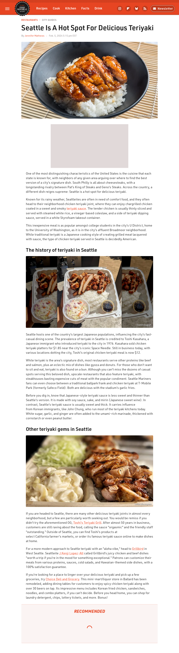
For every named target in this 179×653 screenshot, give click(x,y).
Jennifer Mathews (34, 35)
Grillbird (138, 548)
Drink (98, 8)
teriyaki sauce (76, 208)
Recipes (42, 8)
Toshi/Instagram (144, 325)
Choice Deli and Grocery (62, 579)
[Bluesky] (136, 8)
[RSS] (145, 8)
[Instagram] (120, 8)
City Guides (49, 20)
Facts (85, 8)
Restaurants (29, 20)
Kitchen (70, 8)
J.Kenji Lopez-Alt (71, 553)
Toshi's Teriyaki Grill (87, 522)
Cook (56, 8)
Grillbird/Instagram (142, 504)
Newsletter (162, 8)
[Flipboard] (128, 8)
